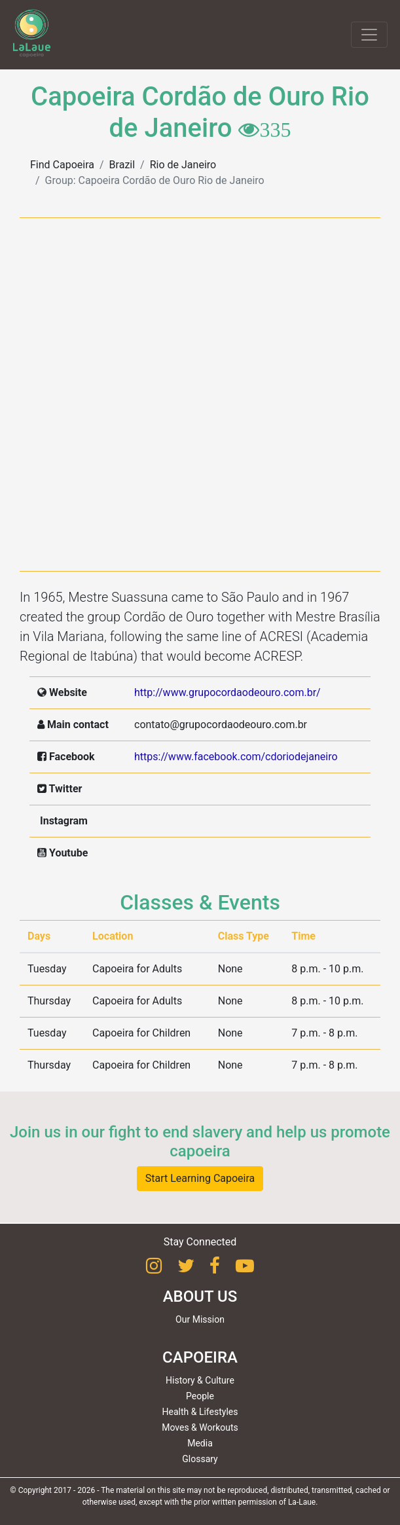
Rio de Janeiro (183, 164)
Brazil (122, 164)
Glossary (199, 1459)
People (200, 1396)
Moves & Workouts (200, 1427)
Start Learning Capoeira (200, 1178)
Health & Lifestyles (200, 1411)
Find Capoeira (62, 164)
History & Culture (200, 1380)
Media (200, 1443)
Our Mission (200, 1319)
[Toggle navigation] (369, 35)
